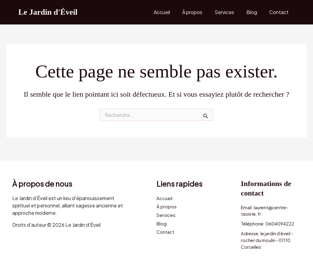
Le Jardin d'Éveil (48, 12)
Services (230, 12)
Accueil (173, 12)
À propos (201, 12)
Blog (255, 12)
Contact (280, 12)
